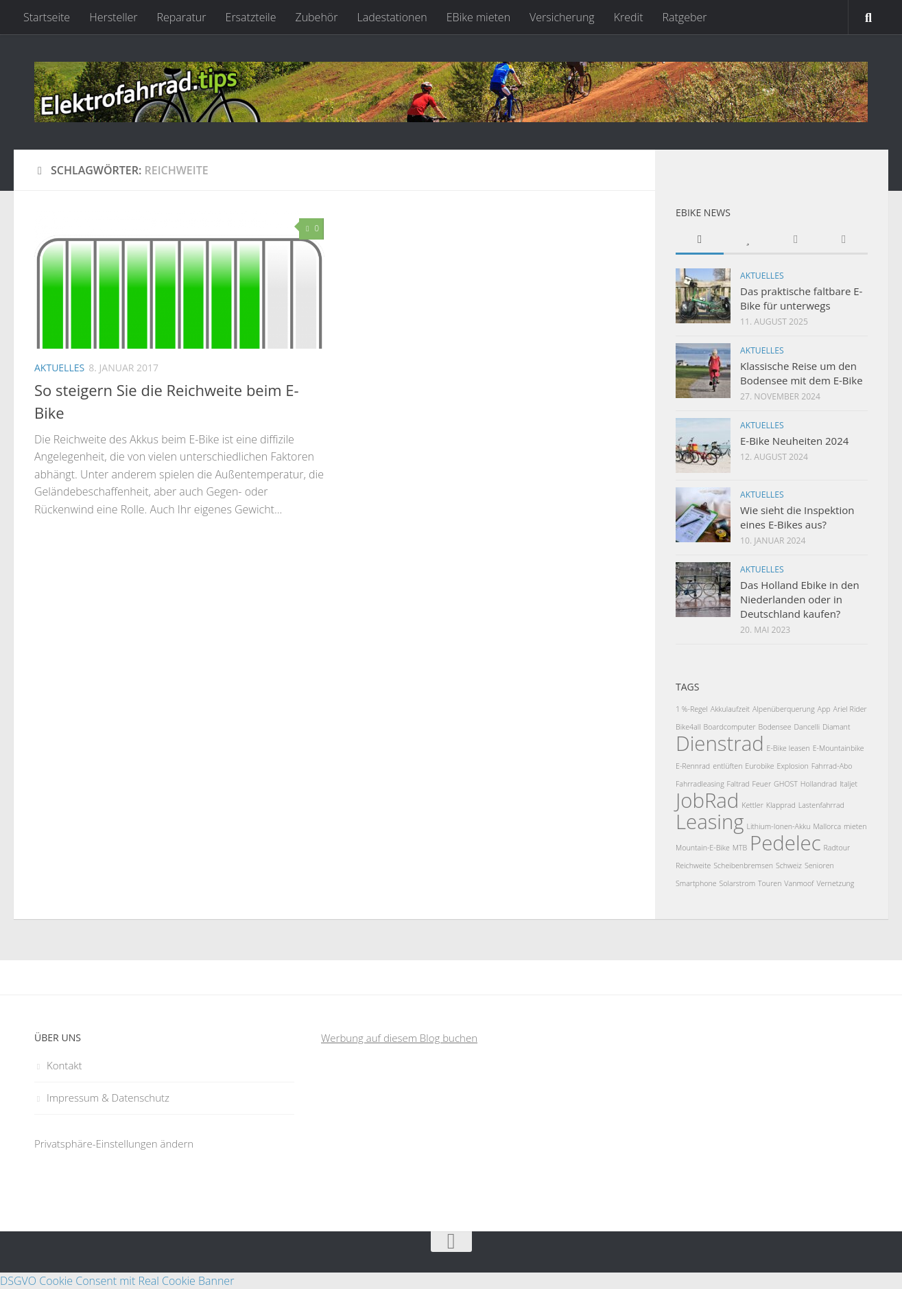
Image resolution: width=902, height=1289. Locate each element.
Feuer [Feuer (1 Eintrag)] (762, 784)
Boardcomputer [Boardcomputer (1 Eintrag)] (730, 727)
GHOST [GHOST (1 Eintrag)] (786, 784)
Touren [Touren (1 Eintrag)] (769, 883)
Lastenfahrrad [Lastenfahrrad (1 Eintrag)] (821, 805)
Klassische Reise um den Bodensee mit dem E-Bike (801, 373)
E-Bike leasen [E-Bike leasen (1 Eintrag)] (788, 748)
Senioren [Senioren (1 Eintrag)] (819, 865)
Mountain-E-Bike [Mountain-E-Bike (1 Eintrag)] (703, 847)
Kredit (628, 17)
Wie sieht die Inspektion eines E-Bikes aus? (797, 517)
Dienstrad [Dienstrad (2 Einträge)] (720, 743)
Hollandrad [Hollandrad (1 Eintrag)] (818, 784)
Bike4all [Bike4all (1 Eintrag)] (688, 727)
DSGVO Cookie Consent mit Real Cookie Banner (117, 1280)
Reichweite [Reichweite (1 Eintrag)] (693, 865)
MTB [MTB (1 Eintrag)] (740, 847)
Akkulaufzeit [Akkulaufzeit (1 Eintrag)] (730, 709)
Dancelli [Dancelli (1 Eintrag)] (807, 727)
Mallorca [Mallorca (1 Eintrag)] (827, 826)
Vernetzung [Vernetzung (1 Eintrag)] (835, 883)
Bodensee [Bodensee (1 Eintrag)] (774, 727)
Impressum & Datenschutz (108, 1097)
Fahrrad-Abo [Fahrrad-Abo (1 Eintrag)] (832, 766)
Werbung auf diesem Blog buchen (399, 1038)
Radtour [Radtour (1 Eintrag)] (837, 847)
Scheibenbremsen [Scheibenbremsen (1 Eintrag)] (743, 865)
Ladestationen (392, 17)
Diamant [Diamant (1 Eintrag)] (836, 727)
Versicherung (562, 17)
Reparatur (181, 17)
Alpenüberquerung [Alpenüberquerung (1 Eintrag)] (783, 709)
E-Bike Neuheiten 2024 (794, 441)
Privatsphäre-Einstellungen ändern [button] (113, 1143)
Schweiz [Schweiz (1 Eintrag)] (789, 865)
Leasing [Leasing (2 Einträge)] (710, 821)
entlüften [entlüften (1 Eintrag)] (727, 766)
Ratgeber (684, 17)
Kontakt (64, 1065)
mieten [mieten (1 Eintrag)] (855, 826)
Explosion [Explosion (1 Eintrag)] (793, 766)
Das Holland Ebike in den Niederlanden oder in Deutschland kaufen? (799, 599)
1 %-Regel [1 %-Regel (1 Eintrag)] (692, 709)
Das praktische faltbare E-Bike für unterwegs (801, 298)
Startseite (46, 17)
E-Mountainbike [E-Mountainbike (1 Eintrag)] (838, 748)
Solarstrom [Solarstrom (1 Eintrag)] (738, 883)
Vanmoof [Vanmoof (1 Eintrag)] (799, 883)
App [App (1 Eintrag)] (824, 709)
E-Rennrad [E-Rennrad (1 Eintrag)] (693, 766)
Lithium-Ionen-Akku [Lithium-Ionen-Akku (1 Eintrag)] (778, 826)
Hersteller (113, 17)
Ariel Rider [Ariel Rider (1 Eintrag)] (850, 709)
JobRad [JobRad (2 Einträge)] (707, 800)
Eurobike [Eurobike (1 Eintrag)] (759, 766)
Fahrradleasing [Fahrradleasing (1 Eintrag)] (700, 784)
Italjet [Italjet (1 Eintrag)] (848, 784)
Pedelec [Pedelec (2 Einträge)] (785, 843)
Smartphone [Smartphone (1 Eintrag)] (696, 883)
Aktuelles (59, 367)
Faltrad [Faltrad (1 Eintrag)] (738, 784)
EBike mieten (478, 17)
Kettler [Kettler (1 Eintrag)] (752, 805)
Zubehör (316, 17)
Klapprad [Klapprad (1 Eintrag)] (781, 805)
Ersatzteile (251, 17)
